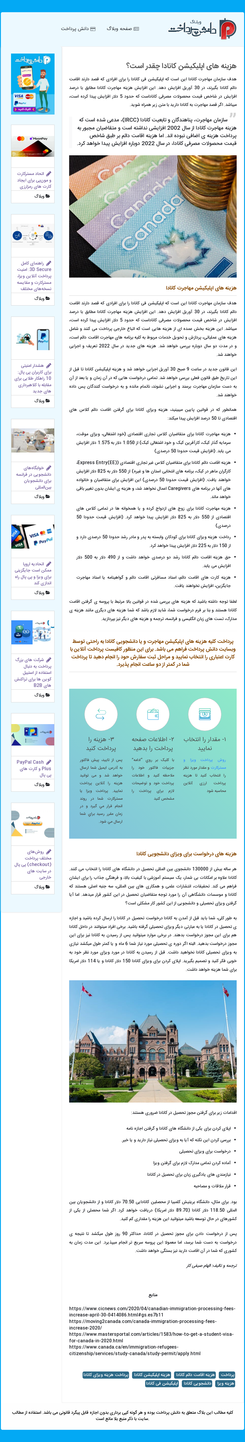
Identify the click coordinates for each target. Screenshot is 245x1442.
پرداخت (227, 1375)
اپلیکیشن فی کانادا (162, 1383)
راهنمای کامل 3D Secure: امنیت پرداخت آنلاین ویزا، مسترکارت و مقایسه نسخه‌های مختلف (34, 276)
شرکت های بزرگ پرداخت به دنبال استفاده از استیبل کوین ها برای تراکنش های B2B (32, 673)
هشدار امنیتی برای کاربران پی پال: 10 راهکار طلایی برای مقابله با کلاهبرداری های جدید (32, 378)
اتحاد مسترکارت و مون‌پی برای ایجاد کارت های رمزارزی (34, 180)
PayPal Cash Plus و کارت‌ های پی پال (34, 769)
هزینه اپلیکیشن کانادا (151, 1375)
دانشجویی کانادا (197, 1383)
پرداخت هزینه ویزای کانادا (105, 1375)
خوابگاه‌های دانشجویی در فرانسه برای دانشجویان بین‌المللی (33, 478)
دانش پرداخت (167, 1412)
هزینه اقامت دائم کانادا (195, 1375)
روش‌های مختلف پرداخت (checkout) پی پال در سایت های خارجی (32, 864)
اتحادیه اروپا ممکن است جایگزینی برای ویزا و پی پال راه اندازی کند (33, 574)
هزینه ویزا (225, 1383)
